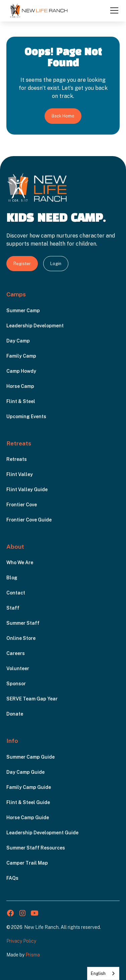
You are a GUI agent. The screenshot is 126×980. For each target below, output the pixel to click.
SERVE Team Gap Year (32, 698)
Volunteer (17, 668)
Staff (12, 608)
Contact (15, 592)
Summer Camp (23, 310)
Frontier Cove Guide (29, 519)
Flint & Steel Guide (28, 802)
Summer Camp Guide (30, 757)
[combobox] (103, 973)
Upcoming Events (26, 416)
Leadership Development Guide (42, 832)
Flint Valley (19, 474)
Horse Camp (20, 386)
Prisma (32, 954)
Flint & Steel (20, 401)
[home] (38, 10)
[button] (113, 10)
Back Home (63, 115)
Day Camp (18, 340)
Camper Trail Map (27, 863)
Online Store (21, 638)
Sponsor (16, 683)
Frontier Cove (21, 504)
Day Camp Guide (25, 772)
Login (55, 263)
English (98, 973)
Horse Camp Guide (27, 817)
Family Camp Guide (28, 787)
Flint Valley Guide (27, 489)
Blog (11, 577)
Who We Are (19, 562)
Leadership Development (35, 325)
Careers (15, 653)
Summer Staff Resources (35, 847)
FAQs (12, 878)
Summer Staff (23, 623)
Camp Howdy (21, 371)
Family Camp (21, 356)
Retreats (16, 459)
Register (22, 263)
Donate (14, 714)
